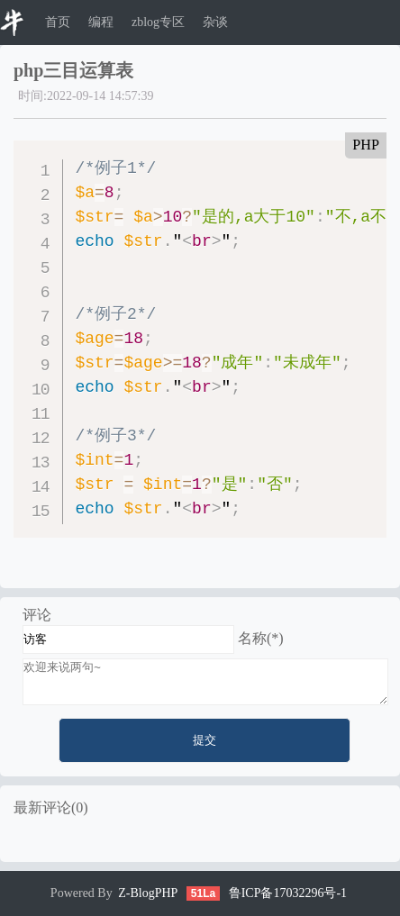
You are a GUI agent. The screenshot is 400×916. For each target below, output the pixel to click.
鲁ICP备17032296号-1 (288, 893)
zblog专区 (158, 22)
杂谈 (215, 22)
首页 (57, 22)
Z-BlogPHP (147, 893)
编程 (101, 22)
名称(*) (261, 638)
